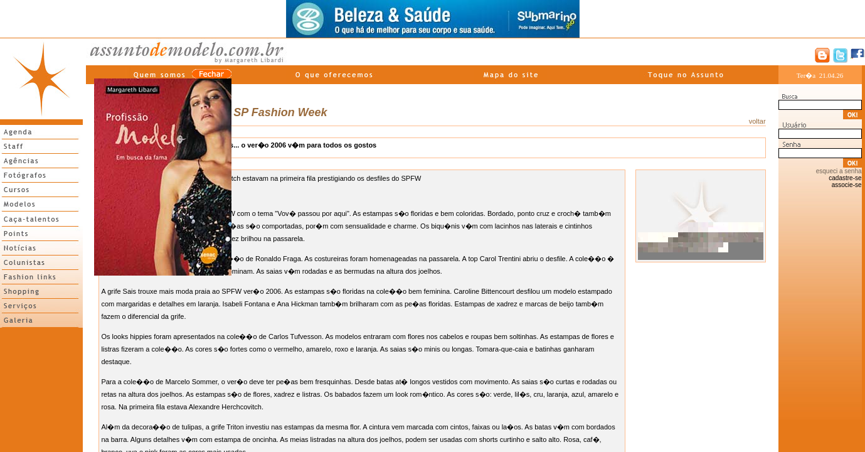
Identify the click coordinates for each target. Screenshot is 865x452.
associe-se (847, 184)
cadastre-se (845, 178)
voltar (757, 121)
